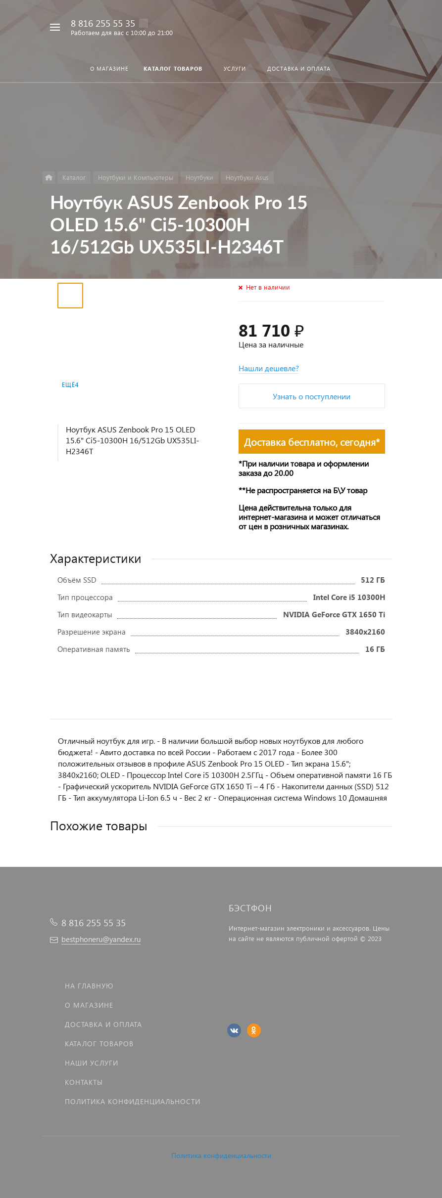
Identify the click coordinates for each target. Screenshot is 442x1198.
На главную (89, 985)
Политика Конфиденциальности (132, 1101)
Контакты (84, 1082)
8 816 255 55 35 (103, 23)
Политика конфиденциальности (221, 1155)
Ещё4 (70, 384)
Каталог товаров (99, 1043)
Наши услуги (91, 1063)
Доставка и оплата (103, 1024)
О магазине (89, 1005)
